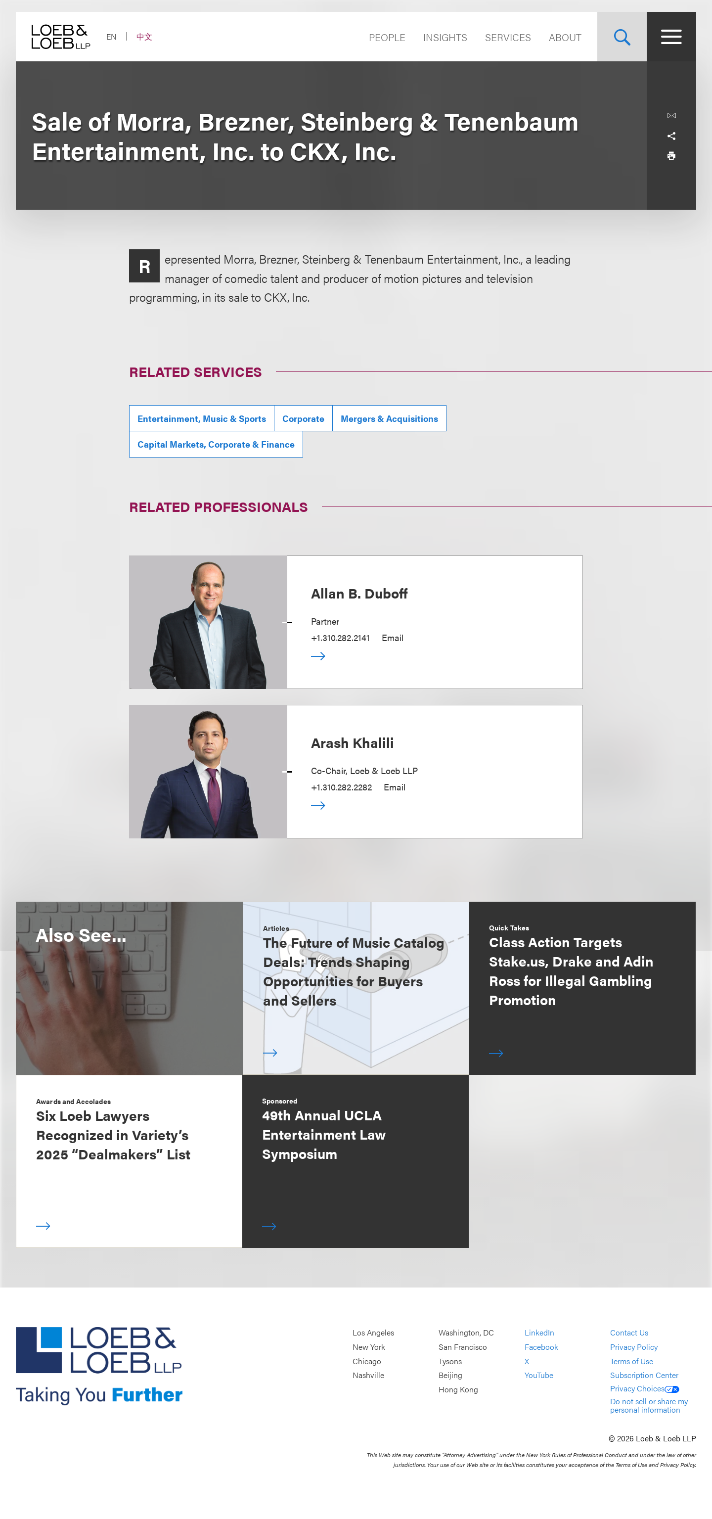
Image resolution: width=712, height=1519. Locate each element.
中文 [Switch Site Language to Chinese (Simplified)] (144, 36)
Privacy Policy (634, 1346)
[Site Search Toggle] (622, 36)
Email (392, 637)
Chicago (367, 1361)
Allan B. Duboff (359, 592)
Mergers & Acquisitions (389, 418)
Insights (445, 37)
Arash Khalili (352, 742)
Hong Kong (458, 1389)
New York (369, 1346)
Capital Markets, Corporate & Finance (216, 444)
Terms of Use (631, 1361)
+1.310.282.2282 (341, 787)
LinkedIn (539, 1332)
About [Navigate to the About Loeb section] (565, 37)
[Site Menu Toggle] (671, 36)
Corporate (303, 418)
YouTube (539, 1375)
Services (508, 37)
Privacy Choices (644, 1388)
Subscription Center (644, 1375)
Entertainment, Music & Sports (201, 418)
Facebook (541, 1346)
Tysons (450, 1361)
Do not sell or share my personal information (649, 1405)
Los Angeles (373, 1332)
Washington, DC (466, 1332)
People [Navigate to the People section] (387, 37)
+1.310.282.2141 (340, 637)
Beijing (450, 1375)
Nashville (368, 1375)
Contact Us (629, 1332)
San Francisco (463, 1346)
